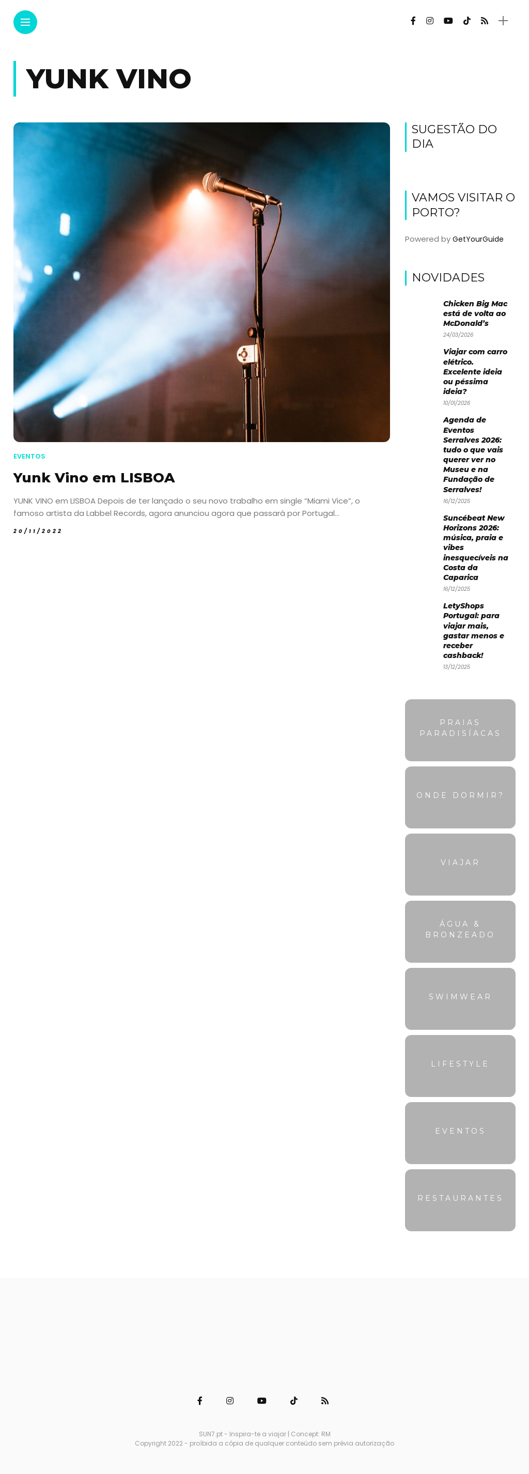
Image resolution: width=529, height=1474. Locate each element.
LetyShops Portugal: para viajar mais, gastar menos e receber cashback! (473, 630)
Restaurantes (460, 1198)
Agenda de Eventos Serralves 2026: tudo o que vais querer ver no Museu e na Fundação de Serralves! (473, 454)
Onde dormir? (460, 795)
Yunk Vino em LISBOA (94, 477)
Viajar (460, 862)
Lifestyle (460, 1064)
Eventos (29, 456)
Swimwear (460, 996)
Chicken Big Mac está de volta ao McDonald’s (475, 313)
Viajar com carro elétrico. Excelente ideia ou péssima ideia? (475, 371)
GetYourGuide (478, 239)
